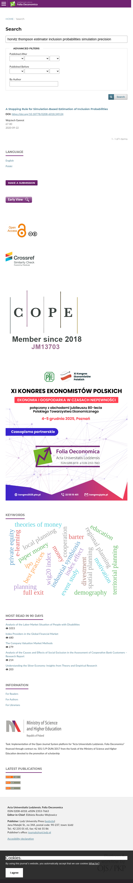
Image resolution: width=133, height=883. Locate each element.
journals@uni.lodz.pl (39, 832)
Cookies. (14, 858)
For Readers (12, 693)
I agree (14, 872)
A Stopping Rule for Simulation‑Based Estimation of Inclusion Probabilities (57, 109)
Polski (9, 166)
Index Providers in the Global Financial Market (32, 633)
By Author (15, 79)
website (49, 821)
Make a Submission (21, 182)
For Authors (12, 699)
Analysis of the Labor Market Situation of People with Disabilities (43, 624)
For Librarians (13, 705)
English (10, 160)
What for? (94, 863)
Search (121, 96)
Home (10, 18)
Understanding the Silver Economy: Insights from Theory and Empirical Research (51, 665)
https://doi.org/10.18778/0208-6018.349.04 (37, 114)
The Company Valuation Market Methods (29, 643)
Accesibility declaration (20, 838)
